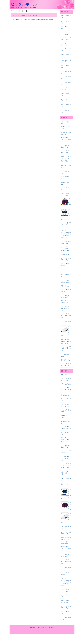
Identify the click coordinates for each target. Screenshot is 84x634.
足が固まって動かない (66, 183)
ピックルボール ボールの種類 (66, 151)
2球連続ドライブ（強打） (65, 127)
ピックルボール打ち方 (66, 100)
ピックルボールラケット (66, 55)
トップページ (15, 15)
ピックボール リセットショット (66, 44)
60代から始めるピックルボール (66, 61)
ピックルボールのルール (66, 290)
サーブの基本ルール (66, 177)
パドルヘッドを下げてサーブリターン (66, 224)
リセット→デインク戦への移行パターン (66, 308)
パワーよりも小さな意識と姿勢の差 (66, 281)
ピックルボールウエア (66, 111)
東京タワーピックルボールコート (66, 301)
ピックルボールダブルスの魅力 (66, 296)
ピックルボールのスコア (66, 322)
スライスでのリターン (66, 275)
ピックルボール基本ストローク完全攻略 (66, 315)
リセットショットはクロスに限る (66, 122)
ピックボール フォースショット (66, 38)
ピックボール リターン (66, 27)
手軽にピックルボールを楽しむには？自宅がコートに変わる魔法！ (66, 159)
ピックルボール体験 (66, 72)
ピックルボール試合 (66, 77)
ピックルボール (24, 4)
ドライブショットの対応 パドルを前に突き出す (66, 341)
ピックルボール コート (66, 188)
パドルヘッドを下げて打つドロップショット (66, 348)
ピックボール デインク (66, 49)
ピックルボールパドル (66, 66)
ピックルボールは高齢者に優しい (66, 259)
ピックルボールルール (66, 16)
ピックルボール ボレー (66, 264)
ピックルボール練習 (66, 83)
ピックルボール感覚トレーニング (66, 364)
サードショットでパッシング (66, 270)
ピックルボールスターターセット (66, 214)
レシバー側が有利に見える (66, 133)
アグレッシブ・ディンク (66, 166)
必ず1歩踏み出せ (65, 360)
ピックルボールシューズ (66, 105)
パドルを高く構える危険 (66, 355)
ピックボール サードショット (66, 33)
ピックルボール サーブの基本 (66, 194)
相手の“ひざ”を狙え (66, 254)
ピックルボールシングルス (66, 88)
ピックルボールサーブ (66, 22)
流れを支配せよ (65, 286)
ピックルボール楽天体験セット (66, 242)
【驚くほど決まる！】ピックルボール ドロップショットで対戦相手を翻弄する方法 (66, 234)
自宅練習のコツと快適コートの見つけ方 (66, 139)
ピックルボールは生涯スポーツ (66, 146)
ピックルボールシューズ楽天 (66, 331)
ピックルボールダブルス (66, 94)
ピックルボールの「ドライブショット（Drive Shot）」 (66, 248)
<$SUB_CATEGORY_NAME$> (29, 15)
